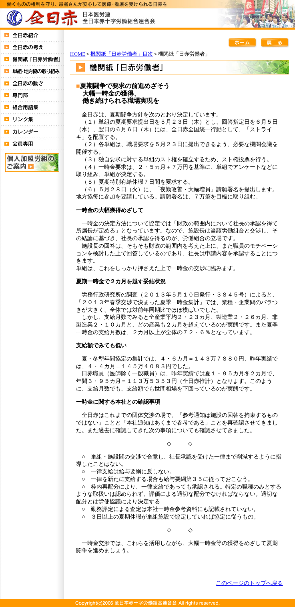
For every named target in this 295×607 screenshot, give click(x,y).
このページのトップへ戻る (249, 583)
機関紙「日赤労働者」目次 (121, 54)
